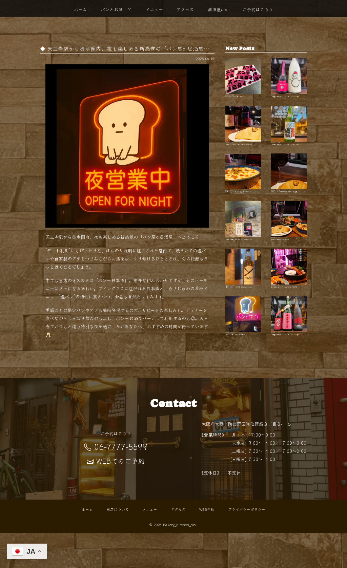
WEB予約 (207, 544)
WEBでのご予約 (116, 496)
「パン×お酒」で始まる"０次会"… (243, 363)
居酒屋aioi (218, 9)
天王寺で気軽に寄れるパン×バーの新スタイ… (243, 251)
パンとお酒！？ (116, 9)
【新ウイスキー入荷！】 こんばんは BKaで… (243, 307)
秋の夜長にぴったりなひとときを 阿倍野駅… (289, 307)
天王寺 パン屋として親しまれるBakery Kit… (243, 138)
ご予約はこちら (257, 9)
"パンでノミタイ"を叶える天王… (243, 82)
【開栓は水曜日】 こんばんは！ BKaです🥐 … (289, 82)
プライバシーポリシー (246, 544)
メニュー (154, 9)
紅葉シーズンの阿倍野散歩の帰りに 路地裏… (289, 195)
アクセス (185, 9)
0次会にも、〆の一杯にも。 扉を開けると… (243, 195)
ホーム (80, 9)
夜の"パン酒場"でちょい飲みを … (289, 251)
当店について (117, 544)
